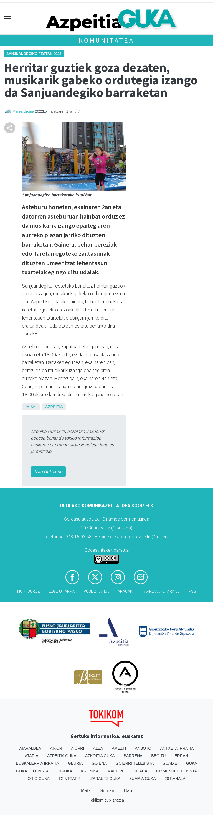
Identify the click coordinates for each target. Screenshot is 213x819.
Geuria (75, 763)
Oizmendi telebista (176, 771)
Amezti (119, 748)
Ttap (127, 790)
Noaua (140, 771)
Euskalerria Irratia (37, 763)
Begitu (158, 756)
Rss (192, 591)
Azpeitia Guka (61, 756)
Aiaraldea (30, 748)
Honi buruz (28, 591)
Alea (98, 748)
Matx (86, 790)
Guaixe (170, 763)
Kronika (89, 771)
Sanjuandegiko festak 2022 (33, 54)
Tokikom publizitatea (106, 800)
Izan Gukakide (48, 471)
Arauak (125, 591)
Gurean (107, 790)
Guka (191, 763)
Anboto (143, 748)
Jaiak (30, 407)
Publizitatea (96, 591)
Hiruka (64, 771)
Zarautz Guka (105, 778)
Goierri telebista (135, 763)
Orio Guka (38, 778)
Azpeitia (54, 407)
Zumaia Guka (142, 778)
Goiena (99, 763)
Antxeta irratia (177, 748)
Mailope (116, 771)
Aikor (56, 748)
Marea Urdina (23, 111)
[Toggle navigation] (8, 19)
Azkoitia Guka (100, 756)
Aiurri (77, 748)
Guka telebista (32, 771)
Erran (181, 756)
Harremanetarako (160, 591)
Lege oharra (62, 591)
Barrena (133, 756)
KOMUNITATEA (106, 40)
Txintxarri (70, 778)
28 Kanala (175, 778)
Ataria (32, 756)
